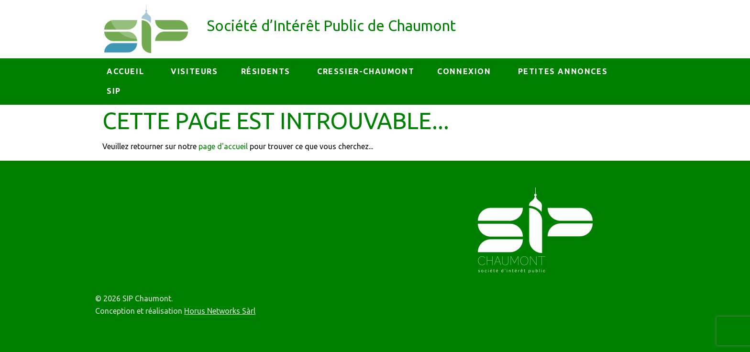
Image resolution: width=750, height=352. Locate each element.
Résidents (265, 71)
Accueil (125, 71)
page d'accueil (223, 146)
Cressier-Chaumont (365, 71)
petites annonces (563, 71)
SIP (114, 91)
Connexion (464, 71)
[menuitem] (127, 71)
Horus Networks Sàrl (219, 311)
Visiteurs (194, 71)
